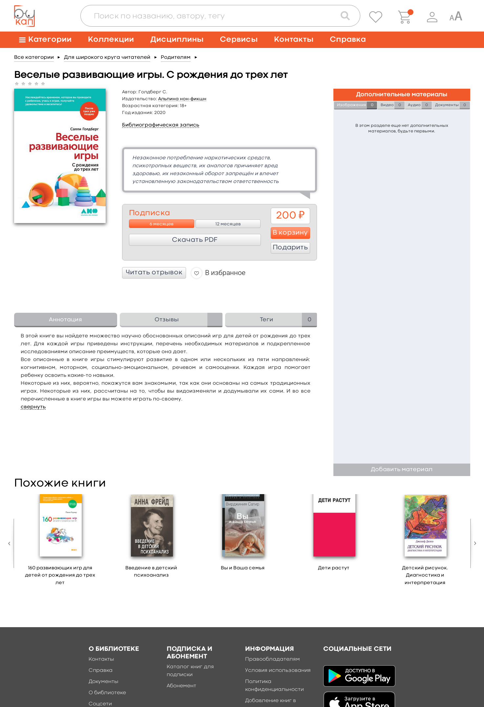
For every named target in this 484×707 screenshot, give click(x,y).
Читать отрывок (154, 273)
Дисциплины (176, 39)
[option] (60, 542)
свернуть (33, 407)
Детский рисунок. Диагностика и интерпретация (425, 575)
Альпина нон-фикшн (182, 99)
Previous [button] (11, 543)
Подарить (290, 248)
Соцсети (100, 704)
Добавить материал (401, 469)
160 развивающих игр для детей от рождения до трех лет (60, 575)
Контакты (293, 39)
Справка (348, 39)
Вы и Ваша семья (242, 568)
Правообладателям (272, 659)
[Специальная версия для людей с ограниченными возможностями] (455, 17)
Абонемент (181, 686)
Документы (103, 681)
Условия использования (278, 670)
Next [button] (473, 543)
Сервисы (239, 39)
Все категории (34, 57)
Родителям (176, 57)
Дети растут (333, 568)
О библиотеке (107, 693)
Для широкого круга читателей (107, 57)
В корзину (290, 233)
